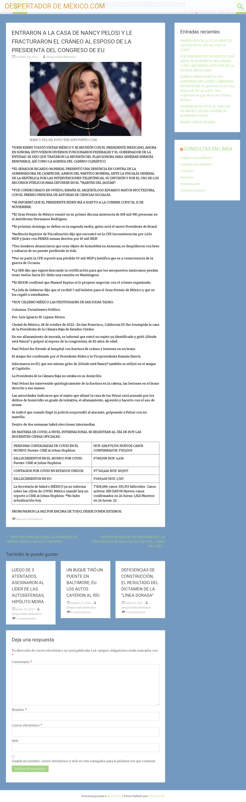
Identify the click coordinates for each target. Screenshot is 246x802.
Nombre (19, 710)
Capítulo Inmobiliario (196, 158)
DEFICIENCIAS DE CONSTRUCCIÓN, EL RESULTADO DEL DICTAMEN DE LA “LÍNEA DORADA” (139, 583)
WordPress (114, 796)
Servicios (187, 177)
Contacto (187, 171)
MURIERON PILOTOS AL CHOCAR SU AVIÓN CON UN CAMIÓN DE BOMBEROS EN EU (205, 111)
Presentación (190, 184)
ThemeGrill (156, 796)
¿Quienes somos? (193, 190)
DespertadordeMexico (61, 57)
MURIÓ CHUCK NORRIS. (198, 122)
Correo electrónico (27, 725)
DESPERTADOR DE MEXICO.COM (55, 6)
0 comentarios (26, 618)
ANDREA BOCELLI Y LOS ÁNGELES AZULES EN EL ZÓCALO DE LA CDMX (206, 45)
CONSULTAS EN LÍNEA (208, 149)
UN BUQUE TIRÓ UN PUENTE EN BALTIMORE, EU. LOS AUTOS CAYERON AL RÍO (84, 583)
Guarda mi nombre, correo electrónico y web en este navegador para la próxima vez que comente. (84, 761)
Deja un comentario (29, 519)
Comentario (22, 662)
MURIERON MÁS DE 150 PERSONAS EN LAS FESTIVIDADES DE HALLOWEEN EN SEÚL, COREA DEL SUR (128, 541)
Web (15, 741)
